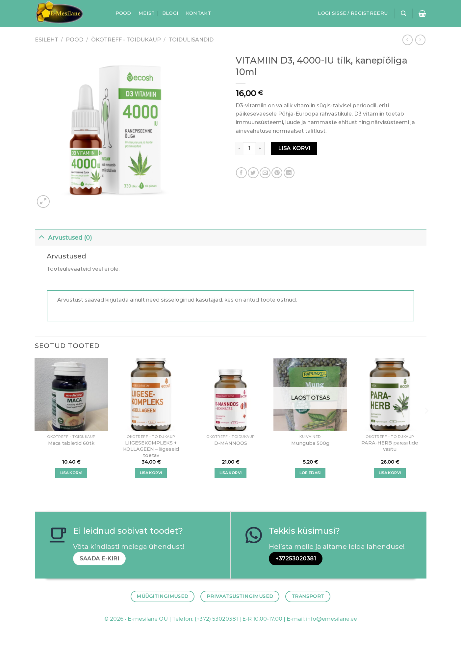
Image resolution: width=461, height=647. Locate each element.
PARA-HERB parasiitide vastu (389, 446)
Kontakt (198, 13)
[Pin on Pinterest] (276, 172)
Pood (123, 13)
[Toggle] (41, 236)
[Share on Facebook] (241, 172)
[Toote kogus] (249, 148)
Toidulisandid (191, 40)
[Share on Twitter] (253, 172)
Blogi (170, 13)
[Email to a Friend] (265, 172)
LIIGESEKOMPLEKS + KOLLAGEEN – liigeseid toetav (151, 449)
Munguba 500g (310, 443)
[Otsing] (403, 13)
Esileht (46, 40)
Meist (147, 13)
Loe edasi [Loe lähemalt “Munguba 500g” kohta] (309, 473)
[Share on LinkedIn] (289, 172)
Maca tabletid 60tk (71, 443)
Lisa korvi (294, 148)
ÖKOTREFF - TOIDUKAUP (126, 40)
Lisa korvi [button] (71, 473)
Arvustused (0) (63, 236)
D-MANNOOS (230, 443)
